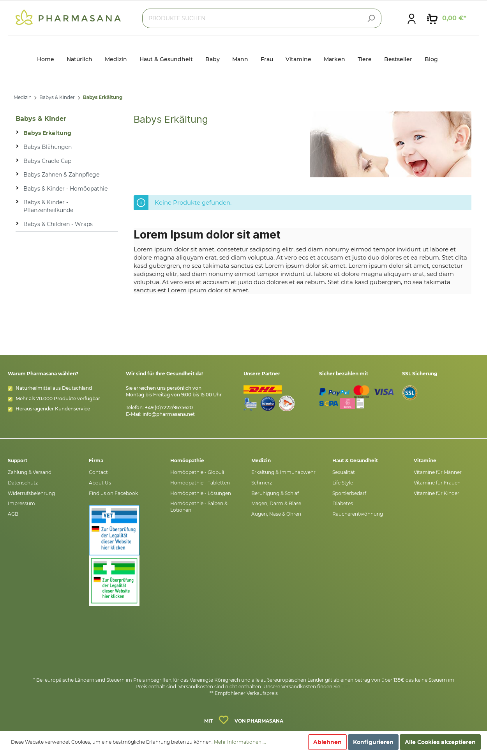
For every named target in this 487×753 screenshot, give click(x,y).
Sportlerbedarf (349, 493)
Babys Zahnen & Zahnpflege (61, 174)
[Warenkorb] (446, 18)
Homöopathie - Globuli (197, 472)
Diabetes (342, 503)
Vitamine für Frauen (437, 483)
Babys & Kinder (57, 97)
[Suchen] (371, 18)
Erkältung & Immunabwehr (283, 472)
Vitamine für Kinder (436, 493)
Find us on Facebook (113, 493)
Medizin (23, 97)
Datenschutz (23, 483)
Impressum (21, 503)
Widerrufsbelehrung (31, 493)
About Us (100, 483)
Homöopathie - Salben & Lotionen (199, 506)
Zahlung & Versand (29, 472)
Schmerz (261, 483)
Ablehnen (327, 742)
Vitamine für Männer (438, 472)
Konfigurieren (373, 742)
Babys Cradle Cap (47, 160)
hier (345, 686)
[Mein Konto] (411, 18)
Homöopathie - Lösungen (200, 493)
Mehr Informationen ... (240, 742)
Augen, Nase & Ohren (276, 514)
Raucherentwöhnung (357, 514)
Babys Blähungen (47, 146)
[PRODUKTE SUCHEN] (261, 18)
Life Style (342, 483)
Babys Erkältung (102, 97)
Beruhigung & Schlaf (275, 493)
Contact (98, 472)
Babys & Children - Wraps (58, 224)
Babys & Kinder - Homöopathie (65, 188)
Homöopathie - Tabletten (200, 483)
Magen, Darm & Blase (276, 503)
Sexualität (343, 472)
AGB (13, 514)
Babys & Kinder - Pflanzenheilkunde (48, 206)
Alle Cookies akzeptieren (440, 742)
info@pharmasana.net (169, 414)
